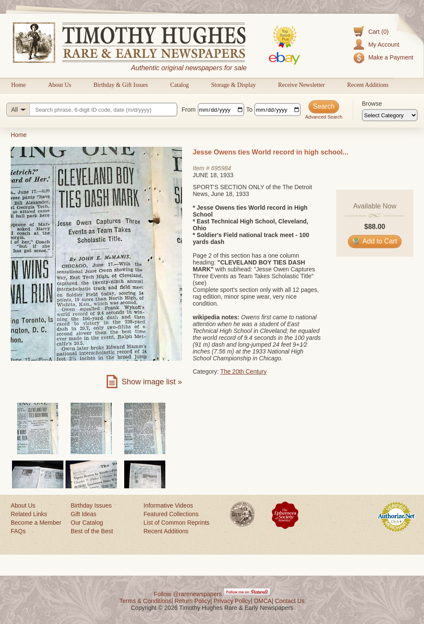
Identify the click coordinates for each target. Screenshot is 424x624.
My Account (383, 44)
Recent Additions (367, 85)
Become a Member (36, 522)
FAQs (18, 531)
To (249, 109)
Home (18, 85)
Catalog (179, 85)
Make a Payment (390, 57)
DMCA (263, 600)
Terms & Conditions (145, 600)
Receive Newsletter (301, 85)
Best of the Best (92, 531)
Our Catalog (87, 522)
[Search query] (91, 109)
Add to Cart (374, 241)
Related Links (29, 514)
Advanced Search (323, 116)
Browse (372, 103)
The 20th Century (243, 371)
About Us (59, 85)
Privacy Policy (232, 600)
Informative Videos (168, 505)
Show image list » (152, 381)
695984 (221, 168)
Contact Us (290, 600)
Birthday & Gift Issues (120, 85)
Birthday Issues (91, 505)
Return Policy (192, 600)
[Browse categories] (390, 115)
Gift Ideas (83, 514)
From (189, 109)
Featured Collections (170, 514)
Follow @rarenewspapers (188, 594)
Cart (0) (378, 31)
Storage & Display (233, 85)
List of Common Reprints (176, 522)
